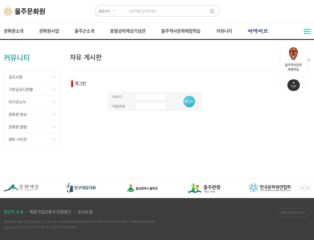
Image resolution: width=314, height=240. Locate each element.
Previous (302, 188)
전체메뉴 (307, 31)
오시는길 (85, 212)
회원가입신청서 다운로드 (50, 212)
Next (307, 188)
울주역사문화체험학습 (181, 31)
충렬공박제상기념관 (127, 31)
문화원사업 (49, 31)
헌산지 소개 (13, 212)
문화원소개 (14, 31)
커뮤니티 (224, 31)
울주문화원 (25, 11)
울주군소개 (84, 31)
